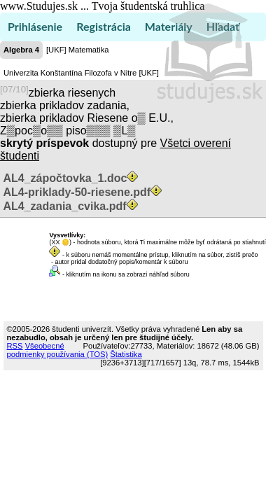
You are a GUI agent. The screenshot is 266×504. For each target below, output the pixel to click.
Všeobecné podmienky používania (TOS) (57, 350)
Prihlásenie (35, 26)
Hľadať (222, 26)
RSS (15, 346)
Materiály (168, 26)
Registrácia (103, 26)
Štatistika (125, 354)
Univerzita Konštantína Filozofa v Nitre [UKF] (81, 73)
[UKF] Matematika (77, 50)
